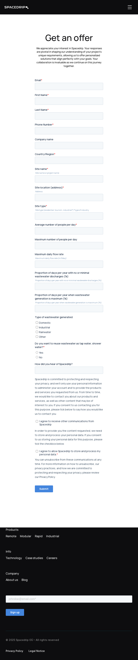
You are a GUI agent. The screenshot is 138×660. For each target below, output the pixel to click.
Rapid (39, 536)
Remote (11, 536)
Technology (14, 558)
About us (12, 580)
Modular (25, 536)
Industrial (52, 536)
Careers (52, 558)
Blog (25, 580)
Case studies (34, 558)
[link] (16, 7)
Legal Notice (37, 650)
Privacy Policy (14, 650)
